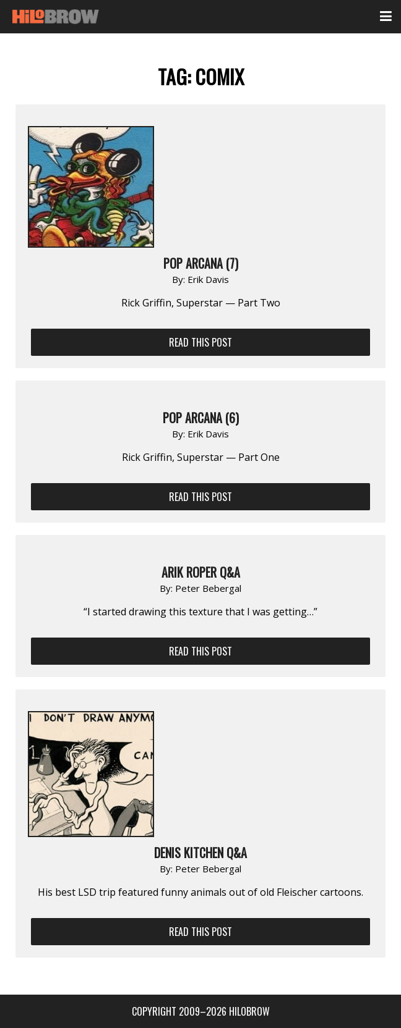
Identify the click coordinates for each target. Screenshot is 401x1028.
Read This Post (200, 342)
